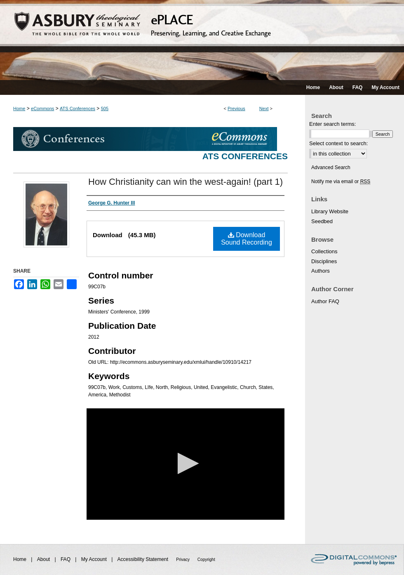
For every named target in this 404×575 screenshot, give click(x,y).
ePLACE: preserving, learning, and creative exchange (202, 40)
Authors (320, 271)
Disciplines (324, 261)
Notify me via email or (340, 181)
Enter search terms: (332, 124)
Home (19, 108)
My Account (94, 559)
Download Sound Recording (246, 238)
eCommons (42, 108)
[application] (185, 464)
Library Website (329, 211)
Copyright (206, 559)
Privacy (183, 559)
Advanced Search (330, 167)
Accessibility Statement (143, 559)
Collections (324, 251)
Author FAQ (325, 301)
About (44, 559)
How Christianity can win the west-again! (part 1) (185, 182)
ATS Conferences (77, 108)
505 (104, 108)
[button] (186, 463)
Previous (236, 108)
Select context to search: (338, 143)
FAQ (66, 559)
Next (264, 108)
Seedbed (322, 221)
